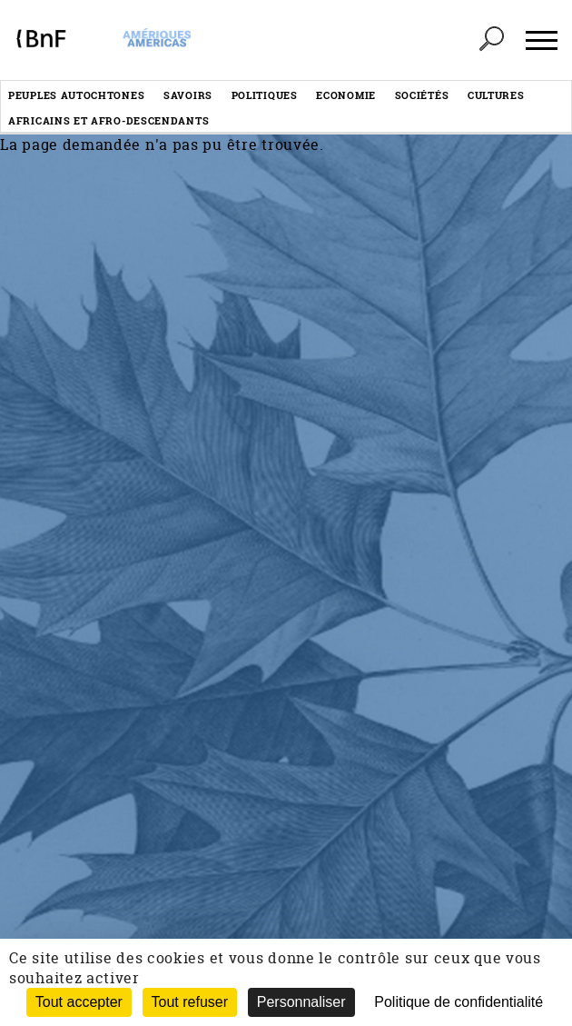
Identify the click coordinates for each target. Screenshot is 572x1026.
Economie (346, 95)
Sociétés (422, 95)
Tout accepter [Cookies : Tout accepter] (79, 1002)
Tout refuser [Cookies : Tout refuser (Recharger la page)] (190, 1002)
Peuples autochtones (76, 95)
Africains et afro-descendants (108, 120)
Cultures (496, 95)
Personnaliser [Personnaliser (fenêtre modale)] (301, 1002)
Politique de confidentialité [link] (458, 1002)
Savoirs (187, 95)
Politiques (265, 95)
